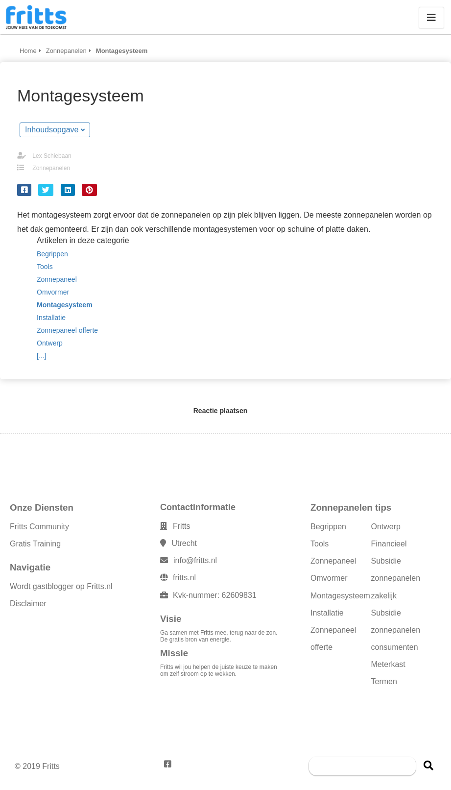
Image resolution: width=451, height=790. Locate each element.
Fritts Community (39, 526)
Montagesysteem (340, 596)
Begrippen (328, 526)
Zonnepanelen (51, 168)
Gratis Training (35, 544)
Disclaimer (28, 603)
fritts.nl (184, 577)
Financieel (389, 544)
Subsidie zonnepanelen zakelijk (396, 578)
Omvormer (329, 578)
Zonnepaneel (333, 561)
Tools (319, 544)
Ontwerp (386, 526)
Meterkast (388, 664)
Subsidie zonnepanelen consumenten (396, 630)
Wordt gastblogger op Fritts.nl (61, 586)
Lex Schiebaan (51, 155)
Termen (384, 681)
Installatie (327, 613)
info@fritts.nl (195, 560)
